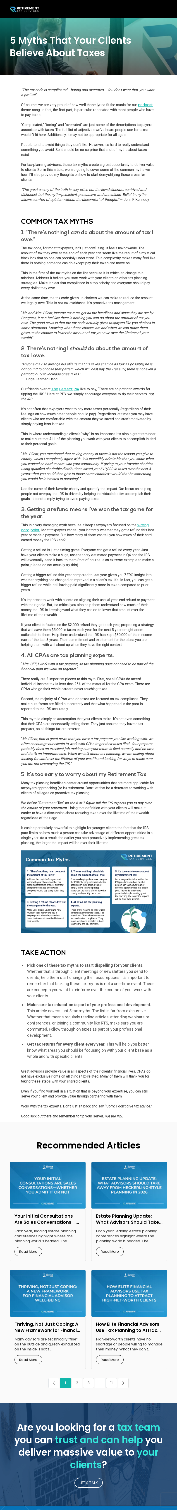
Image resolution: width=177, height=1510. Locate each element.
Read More (28, 1251)
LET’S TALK (88, 1482)
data (25, 530)
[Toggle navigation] (162, 9)
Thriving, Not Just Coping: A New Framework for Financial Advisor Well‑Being (47, 1330)
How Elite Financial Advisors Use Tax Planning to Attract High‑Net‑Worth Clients (127, 1330)
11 (111, 1383)
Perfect (66, 389)
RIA (76, 389)
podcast (145, 104)
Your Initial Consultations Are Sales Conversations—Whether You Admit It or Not (46, 1222)
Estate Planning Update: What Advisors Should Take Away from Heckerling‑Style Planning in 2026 (128, 1225)
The (54, 389)
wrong (143, 525)
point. (35, 530)
